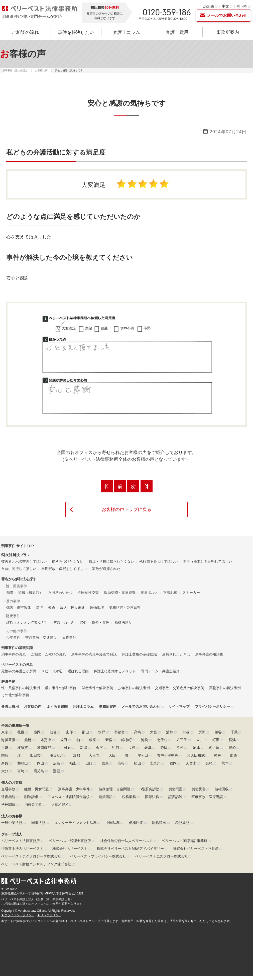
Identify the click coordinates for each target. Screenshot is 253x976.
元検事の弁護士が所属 (18, 671)
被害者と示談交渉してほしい (24, 561)
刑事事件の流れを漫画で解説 (94, 654)
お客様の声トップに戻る (126, 509)
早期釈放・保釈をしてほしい (64, 569)
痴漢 (9, 593)
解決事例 (8, 681)
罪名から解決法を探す (18, 579)
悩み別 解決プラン (15, 555)
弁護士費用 (177, 32)
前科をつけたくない (67, 561)
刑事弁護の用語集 (209, 654)
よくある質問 (57, 706)
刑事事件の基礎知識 (17, 648)
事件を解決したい (76, 32)
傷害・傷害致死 (18, 608)
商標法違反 (123, 622)
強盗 (83, 622)
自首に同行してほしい (18, 569)
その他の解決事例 (15, 695)
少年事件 (13, 637)
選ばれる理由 (78, 671)
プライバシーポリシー (212, 706)
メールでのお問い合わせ (140, 706)
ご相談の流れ (25, 32)
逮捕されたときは (176, 654)
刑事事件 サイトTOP (17, 546)
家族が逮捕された (106, 569)
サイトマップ (179, 706)
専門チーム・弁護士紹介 (160, 671)
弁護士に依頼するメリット (115, 671)
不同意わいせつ (60, 593)
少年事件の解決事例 (134, 688)
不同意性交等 (88, 593)
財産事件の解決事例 (97, 688)
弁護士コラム (126, 32)
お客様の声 (32, 706)
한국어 (242, 6)
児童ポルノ (149, 593)
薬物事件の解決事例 (225, 688)
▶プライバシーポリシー (17, 915)
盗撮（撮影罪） (30, 593)
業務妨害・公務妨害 (125, 608)
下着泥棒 (170, 593)
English (208, 6)
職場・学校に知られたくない (111, 561)
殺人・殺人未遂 (72, 608)
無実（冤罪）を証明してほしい (207, 561)
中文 (225, 6)
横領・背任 (100, 622)
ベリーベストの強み (17, 665)
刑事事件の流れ (13, 654)
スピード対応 (51, 671)
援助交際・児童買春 (120, 593)
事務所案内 (227, 32)
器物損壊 (97, 608)
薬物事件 (69, 637)
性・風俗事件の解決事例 (20, 688)
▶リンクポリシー (49, 915)
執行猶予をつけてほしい (158, 561)
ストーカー (191, 593)
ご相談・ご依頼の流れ (48, 654)
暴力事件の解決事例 (60, 688)
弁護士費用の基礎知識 (139, 654)
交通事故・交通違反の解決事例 (179, 688)
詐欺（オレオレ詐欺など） (27, 622)
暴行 (39, 608)
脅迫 (51, 608)
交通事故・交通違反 (41, 637)
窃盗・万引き (63, 622)
